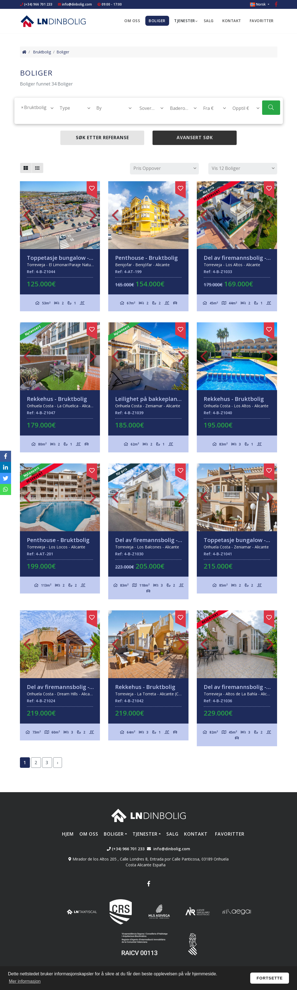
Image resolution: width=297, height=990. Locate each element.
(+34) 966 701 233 (36, 4)
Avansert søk (195, 137)
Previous (27, 215)
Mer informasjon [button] (25, 981)
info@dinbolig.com (77, 4)
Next (93, 215)
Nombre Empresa (53, 21)
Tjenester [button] (184, 20)
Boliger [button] (157, 20)
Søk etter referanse (102, 137)
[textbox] (21, 116)
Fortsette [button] (270, 978)
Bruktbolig (42, 52)
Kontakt (231, 20)
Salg (209, 20)
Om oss (132, 20)
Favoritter (262, 20)
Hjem (68, 834)
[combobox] (34, 112)
